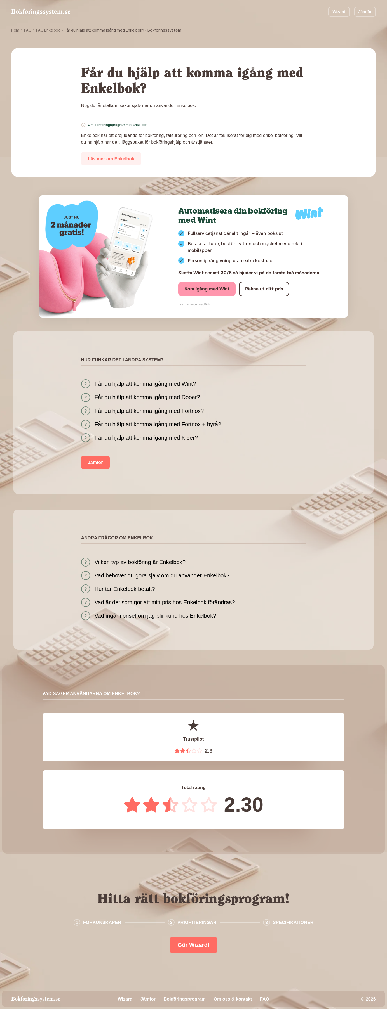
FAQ (27, 30)
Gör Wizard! (194, 945)
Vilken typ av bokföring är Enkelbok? (140, 562)
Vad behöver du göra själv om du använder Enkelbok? (162, 575)
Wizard (338, 12)
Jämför (365, 12)
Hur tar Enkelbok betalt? (125, 589)
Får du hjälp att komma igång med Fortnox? (149, 411)
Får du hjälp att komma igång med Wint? (145, 384)
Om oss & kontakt (233, 998)
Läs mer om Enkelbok (111, 158)
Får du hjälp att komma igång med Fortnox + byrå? (158, 424)
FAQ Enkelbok (48, 30)
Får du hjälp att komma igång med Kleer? (146, 438)
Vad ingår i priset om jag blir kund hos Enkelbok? (155, 616)
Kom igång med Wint (206, 289)
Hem (15, 30)
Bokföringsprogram (184, 998)
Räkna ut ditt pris (264, 289)
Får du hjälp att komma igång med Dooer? (147, 397)
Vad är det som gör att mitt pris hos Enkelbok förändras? (165, 602)
